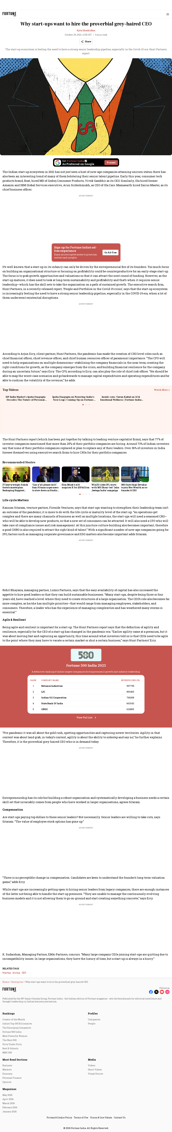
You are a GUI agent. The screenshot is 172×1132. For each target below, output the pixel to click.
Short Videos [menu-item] (95, 1069)
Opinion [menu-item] (6, 1082)
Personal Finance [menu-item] (12, 1077)
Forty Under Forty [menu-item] (12, 1044)
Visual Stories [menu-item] (95, 1073)
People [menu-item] (91, 1023)
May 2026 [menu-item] (7, 1095)
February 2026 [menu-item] (9, 1107)
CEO (24, 972)
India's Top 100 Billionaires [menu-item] (17, 1023)
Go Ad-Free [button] (110, 252)
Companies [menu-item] (94, 1019)
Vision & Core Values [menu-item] (101, 1117)
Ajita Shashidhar (86, 30)
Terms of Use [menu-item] (81, 1117)
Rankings (8, 1013)
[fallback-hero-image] (16, 474)
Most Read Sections (14, 1059)
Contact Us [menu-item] (120, 1117)
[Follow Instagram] (167, 992)
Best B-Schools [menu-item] (10, 1048)
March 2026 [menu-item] (8, 1103)
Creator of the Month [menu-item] (13, 1019)
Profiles (93, 1013)
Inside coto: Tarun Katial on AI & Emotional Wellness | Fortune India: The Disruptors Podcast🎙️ (121, 399)
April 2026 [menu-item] (8, 1099)
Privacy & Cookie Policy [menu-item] (59, 1117)
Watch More (161, 390)
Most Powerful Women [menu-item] (14, 1036)
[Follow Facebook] (151, 992)
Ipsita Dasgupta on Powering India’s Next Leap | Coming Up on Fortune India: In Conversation (73, 399)
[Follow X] (156, 992)
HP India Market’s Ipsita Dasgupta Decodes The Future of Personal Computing (25, 399)
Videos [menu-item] (91, 1065)
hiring (16, 972)
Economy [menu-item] (7, 1073)
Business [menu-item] (7, 1065)
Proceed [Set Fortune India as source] (111, 162)
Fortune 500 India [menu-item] (11, 1031)
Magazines (9, 1089)
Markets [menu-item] (7, 1069)
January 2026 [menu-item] (9, 1111)
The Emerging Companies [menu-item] (16, 1027)
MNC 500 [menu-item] (7, 1052)
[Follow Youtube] (162, 992)
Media (92, 1059)
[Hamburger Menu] (168, 14)
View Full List (84, 717)
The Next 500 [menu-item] (9, 1040)
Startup (6, 972)
